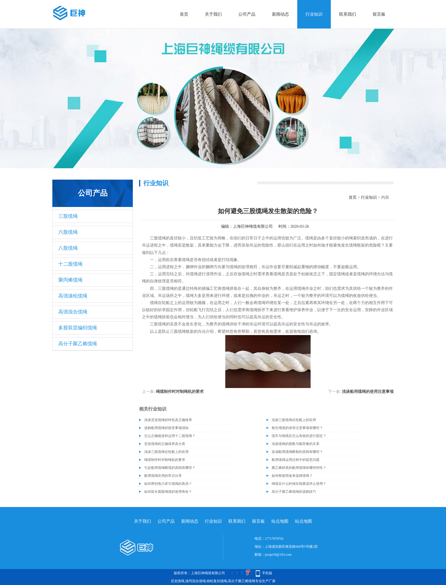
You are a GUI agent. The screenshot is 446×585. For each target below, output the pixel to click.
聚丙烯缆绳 (70, 280)
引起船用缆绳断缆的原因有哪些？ (169, 468)
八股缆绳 (68, 248)
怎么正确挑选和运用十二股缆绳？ (169, 436)
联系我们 (347, 14)
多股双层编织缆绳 (77, 328)
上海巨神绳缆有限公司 (253, 226)
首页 (184, 14)
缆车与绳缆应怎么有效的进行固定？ (299, 436)
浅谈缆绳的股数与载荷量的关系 (295, 444)
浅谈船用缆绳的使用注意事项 (368, 391)
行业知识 (314, 14)
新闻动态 (280, 14)
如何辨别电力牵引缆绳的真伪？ (168, 484)
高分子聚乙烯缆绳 (77, 343)
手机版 (267, 573)
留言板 (379, 14)
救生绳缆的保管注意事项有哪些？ (297, 428)
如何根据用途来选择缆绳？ (292, 476)
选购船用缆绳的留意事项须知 (166, 428)
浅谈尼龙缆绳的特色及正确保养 (168, 420)
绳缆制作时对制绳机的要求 (180, 391)
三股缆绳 (68, 216)
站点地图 (279, 521)
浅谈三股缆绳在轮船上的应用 (294, 420)
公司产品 (246, 14)
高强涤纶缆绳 (72, 296)
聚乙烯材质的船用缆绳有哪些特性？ (299, 468)
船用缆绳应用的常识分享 (163, 476)
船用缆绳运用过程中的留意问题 (295, 460)
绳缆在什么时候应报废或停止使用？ (299, 484)
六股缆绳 (68, 232)
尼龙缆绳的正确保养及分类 (164, 444)
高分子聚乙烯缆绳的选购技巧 (294, 492)
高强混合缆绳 (72, 312)
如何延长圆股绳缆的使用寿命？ (168, 492)
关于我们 (213, 14)
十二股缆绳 (70, 264)
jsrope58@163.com (278, 555)
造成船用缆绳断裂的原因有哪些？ (297, 452)
